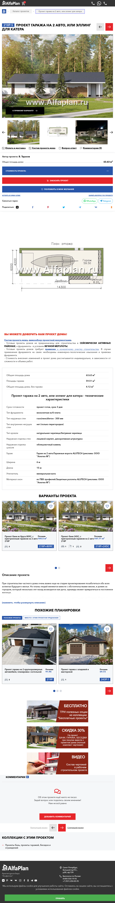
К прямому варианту (23, 111)
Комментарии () (92, 148)
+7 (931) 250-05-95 (71, 881)
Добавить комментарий (57, 816)
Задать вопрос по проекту (101, 195)
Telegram (105, 201)
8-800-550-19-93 (70, 879)
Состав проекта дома (43, 148)
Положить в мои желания (59, 189)
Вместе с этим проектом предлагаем (41, 618)
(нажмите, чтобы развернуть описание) (23, 602)
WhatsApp (90, 201)
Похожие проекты (12, 618)
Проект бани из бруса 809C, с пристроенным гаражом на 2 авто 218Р (21, 539)
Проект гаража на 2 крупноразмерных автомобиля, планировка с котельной (23, 670)
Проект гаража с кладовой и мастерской (75, 670)
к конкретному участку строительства (72, 349)
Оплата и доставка (15, 148)
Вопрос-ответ (69, 148)
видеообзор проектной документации (50, 340)
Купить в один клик (11, 195)
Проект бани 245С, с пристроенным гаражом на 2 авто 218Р (77, 539)
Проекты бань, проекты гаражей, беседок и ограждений (28, 846)
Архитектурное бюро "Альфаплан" (15, 870)
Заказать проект (59, 180)
